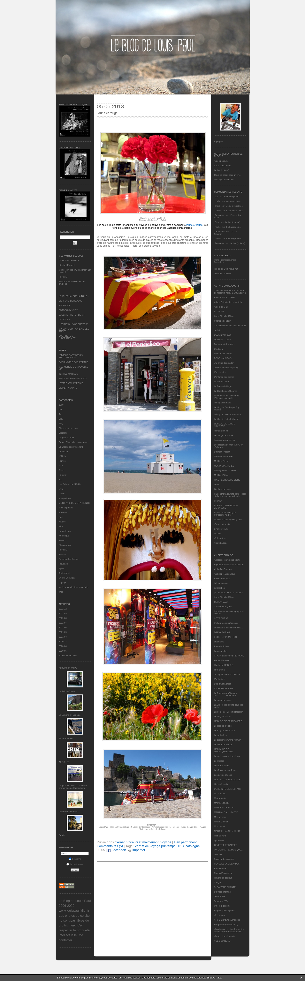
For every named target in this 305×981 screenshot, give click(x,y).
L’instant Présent (67, 265)
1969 (61, 405)
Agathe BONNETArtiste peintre (229, 564)
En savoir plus (214, 977)
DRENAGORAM (222, 632)
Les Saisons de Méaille (70, 484)
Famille (62, 461)
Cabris (62, 835)
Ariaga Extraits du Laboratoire (228, 302)
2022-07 (63, 623)
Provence (63, 564)
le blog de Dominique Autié (227, 269)
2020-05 (63, 651)
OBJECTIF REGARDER (225, 845)
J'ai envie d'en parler (224, 363)
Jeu (60, 479)
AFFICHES (64, 762)
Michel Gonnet (221, 821)
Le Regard (219, 761)
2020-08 (63, 646)
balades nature (221, 583)
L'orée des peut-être (223, 688)
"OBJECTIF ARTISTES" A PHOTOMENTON (71, 356)
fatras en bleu (220, 651)
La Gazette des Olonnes (225, 391)
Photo (62, 540)
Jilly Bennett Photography (226, 367)
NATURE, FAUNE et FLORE (227, 831)
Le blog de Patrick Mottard (226, 419)
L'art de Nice (220, 372)
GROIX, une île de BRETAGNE (229, 656)
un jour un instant (67, 578)
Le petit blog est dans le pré (227, 756)
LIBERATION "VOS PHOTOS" (73, 324)
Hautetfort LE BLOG (223, 665)
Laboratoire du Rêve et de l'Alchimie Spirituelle (226, 396)
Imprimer (136, 850)
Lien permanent (185, 842)
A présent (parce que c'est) (227, 560)
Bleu (61, 419)
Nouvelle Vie (65, 531)
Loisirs (62, 493)
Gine (217, 222)
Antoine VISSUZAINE (224, 297)
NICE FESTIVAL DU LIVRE (227, 480)
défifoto (62, 456)
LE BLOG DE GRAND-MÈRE (228, 721)
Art (60, 414)
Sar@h (217, 882)
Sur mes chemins (222, 892)
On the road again (222, 489)
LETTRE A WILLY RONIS (71, 383)
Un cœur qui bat (222, 906)
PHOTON (218, 501)
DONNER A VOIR (222, 339)
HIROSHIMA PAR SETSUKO (73, 378)
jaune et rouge (194, 224)
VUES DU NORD (222, 941)
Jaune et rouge (107, 113)
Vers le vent (219, 915)
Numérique (64, 536)
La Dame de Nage (223, 386)
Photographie (65, 545)
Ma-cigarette (220, 798)
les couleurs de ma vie (224, 440)
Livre (61, 489)
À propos (218, 141)
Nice (61, 526)
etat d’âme (219, 641)
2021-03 (63, 637)
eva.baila (218, 349)
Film (61, 465)
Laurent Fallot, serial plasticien (228, 712)
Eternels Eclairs (221, 646)
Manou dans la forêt (223, 456)
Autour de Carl (221, 307)
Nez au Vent (220, 836)
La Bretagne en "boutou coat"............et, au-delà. (225, 694)
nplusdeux (219, 840)
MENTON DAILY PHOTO (226, 812)
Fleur (61, 470)
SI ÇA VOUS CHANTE (225, 887)
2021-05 (63, 632)
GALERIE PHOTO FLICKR (72, 315)
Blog (61, 423)
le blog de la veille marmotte (227, 414)
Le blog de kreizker (223, 726)
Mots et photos (66, 507)
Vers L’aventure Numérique (227, 920)
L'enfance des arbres (224, 377)
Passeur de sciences (224, 859)
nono (216, 484)
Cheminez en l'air (222, 321)
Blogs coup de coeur (68, 428)
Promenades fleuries (69, 559)
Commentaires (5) (110, 846)
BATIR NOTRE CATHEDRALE (73, 362)
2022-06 (63, 627)
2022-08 (63, 618)
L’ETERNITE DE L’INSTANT (227, 789)
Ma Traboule (220, 793)
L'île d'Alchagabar (222, 684)
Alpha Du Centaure (223, 569)
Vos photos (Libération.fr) (226, 924)
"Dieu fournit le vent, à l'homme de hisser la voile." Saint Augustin (230, 291)
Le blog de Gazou (222, 716)
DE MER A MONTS (68, 388)
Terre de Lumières (223, 273)
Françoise (219, 215)
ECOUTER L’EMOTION (225, 637)
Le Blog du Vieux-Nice (224, 730)
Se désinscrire (74, 864)
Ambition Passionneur (224, 574)
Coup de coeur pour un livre (227, 175)
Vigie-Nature (220, 538)
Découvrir (63, 451)
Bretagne (63, 433)
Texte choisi (64, 573)
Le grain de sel (221, 735)
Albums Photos (68, 668)
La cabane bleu (221, 381)
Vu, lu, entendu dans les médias (74, 587)
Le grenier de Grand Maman (227, 740)
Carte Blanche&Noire (69, 260)
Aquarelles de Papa (68, 811)
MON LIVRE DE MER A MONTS (74, 503)
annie (217, 206)
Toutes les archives (68, 655)
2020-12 (63, 641)
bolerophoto (219, 588)
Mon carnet (219, 826)
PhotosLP (63, 277)
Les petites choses (223, 775)
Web (61, 592)
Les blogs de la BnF (223, 435)
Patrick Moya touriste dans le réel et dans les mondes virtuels (230, 495)
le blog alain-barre (222, 402)
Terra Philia (219, 896)
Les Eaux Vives (221, 765)
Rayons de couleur (223, 878)
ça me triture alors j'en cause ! (228, 592)
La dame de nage (222, 700)
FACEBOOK (65, 305)
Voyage (62, 582)
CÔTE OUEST (221, 618)
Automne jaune (221, 161)
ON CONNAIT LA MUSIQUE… (228, 850)
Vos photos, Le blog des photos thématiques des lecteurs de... (229, 930)
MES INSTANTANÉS (224, 466)
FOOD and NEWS (223, 358)
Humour (62, 475)
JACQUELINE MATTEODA (227, 674)
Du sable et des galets (224, 344)
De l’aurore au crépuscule (226, 623)
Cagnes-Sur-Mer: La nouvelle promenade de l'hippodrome (73, 786)
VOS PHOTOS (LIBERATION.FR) (67, 337)
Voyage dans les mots (224, 936)
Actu (61, 409)
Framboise (220, 231)
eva (216, 196)
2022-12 (63, 609)
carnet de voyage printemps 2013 (159, 846)
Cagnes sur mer (66, 437)
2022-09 (63, 613)
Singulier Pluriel (221, 529)
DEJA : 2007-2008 (223, 335)
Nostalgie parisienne (224, 179)
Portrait (62, 554)
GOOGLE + (64, 319)
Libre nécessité (221, 784)
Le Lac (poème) (221, 170)
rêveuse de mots (222, 524)
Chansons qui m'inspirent (71, 447)
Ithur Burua (219, 670)
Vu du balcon (220, 543)
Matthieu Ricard (221, 461)
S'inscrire (75, 859)
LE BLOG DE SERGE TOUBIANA (224, 425)
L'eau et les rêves (222, 165)
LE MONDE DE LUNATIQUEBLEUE (223, 750)
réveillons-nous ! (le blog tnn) (228, 519)
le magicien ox (221, 431)
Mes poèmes (65, 498)
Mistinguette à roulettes (225, 470)
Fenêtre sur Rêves (223, 353)
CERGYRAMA (221, 602)
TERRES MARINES (68, 374)
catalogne (193, 846)
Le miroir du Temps (223, 744)
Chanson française (223, 606)
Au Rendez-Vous (222, 578)
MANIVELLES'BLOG (224, 807)
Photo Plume (220, 868)
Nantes (62, 521)
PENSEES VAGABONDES (227, 864)
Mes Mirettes (220, 817)
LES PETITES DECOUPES (227, 779)
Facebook (117, 850)
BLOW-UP (219, 311)
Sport (61, 568)
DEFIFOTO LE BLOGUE (70, 301)
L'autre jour (219, 679)
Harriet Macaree (222, 660)
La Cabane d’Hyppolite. (70, 715)
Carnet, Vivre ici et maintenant (73, 442)
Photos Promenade (223, 873)
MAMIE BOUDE (221, 803)
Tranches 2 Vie (221, 901)
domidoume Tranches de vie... (228, 627)
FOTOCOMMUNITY (68, 310)
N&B (61, 517)
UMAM (217, 533)
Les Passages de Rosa (225, 770)
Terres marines (66, 738)
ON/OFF (218, 854)
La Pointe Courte (67, 691)
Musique (63, 512)
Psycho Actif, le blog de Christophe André (225, 513)
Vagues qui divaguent (224, 910)
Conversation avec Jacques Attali (230, 325)
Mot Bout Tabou (221, 475)
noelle (218, 201)
